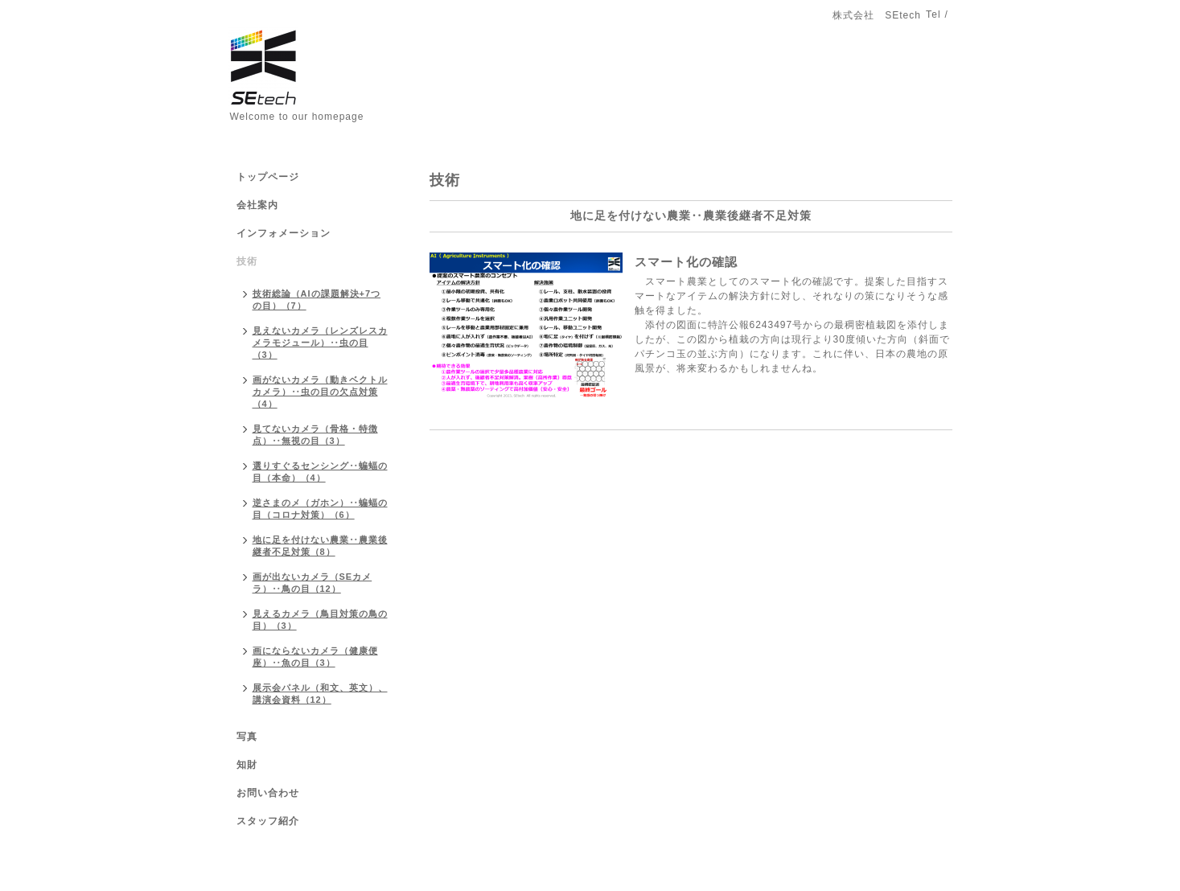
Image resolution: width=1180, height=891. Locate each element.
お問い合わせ (267, 793)
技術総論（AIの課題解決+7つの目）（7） (317, 299)
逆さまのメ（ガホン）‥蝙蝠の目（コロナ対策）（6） (320, 508)
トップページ (267, 177)
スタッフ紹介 (267, 821)
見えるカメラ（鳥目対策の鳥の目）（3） (320, 619)
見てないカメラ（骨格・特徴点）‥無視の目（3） (315, 435)
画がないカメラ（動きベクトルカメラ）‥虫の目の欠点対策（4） (320, 392)
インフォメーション (283, 233)
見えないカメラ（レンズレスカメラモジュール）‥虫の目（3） (320, 342)
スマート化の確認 (686, 262)
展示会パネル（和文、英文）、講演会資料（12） (320, 693)
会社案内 (257, 205)
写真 (246, 736)
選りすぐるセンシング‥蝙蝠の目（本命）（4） (320, 471)
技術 (246, 261)
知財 (246, 764)
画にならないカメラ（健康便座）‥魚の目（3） (315, 656)
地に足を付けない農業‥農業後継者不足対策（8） (320, 545)
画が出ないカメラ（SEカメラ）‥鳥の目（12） (312, 582)
